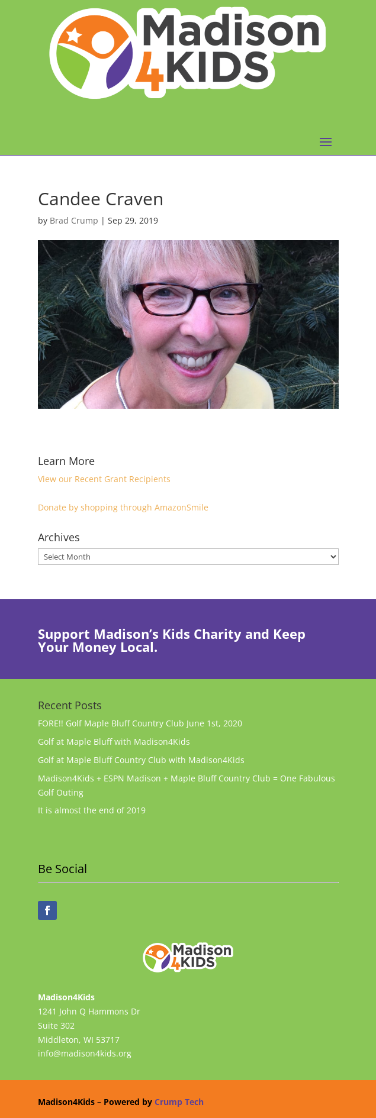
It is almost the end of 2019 (92, 810)
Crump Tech (179, 1101)
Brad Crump (74, 220)
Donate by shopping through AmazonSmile (123, 507)
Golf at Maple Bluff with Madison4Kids (114, 741)
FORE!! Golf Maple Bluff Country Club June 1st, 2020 (140, 723)
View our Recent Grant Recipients (104, 478)
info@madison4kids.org (84, 1053)
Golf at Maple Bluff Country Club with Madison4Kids (141, 759)
